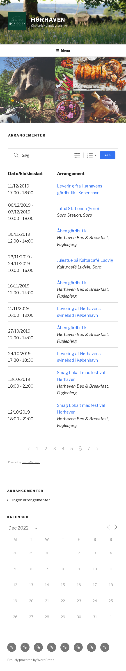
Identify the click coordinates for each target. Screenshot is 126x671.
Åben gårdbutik (72, 231)
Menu (63, 50)
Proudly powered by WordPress (30, 660)
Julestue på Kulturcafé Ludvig (85, 260)
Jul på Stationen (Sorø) (78, 208)
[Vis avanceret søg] (77, 155)
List (90, 155)
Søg (107, 155)
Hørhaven (48, 19)
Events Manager (31, 462)
